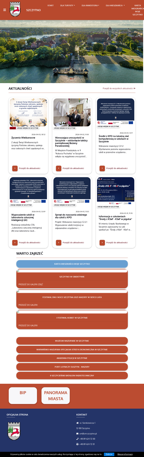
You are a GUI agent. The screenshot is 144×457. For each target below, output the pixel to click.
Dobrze (109, 454)
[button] (11, 48)
